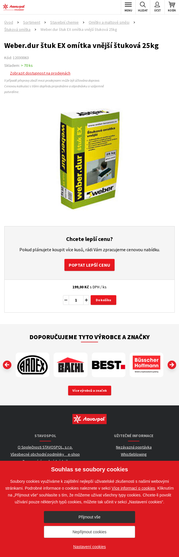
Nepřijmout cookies (89, 532)
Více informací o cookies (133, 488)
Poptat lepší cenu (89, 265)
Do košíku (103, 300)
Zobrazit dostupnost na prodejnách (40, 73)
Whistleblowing (134, 454)
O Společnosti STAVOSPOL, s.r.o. (45, 447)
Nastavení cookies (89, 546)
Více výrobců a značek (89, 390)
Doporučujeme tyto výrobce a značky (89, 337)
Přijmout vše (89, 517)
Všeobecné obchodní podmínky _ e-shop (45, 454)
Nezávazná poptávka (134, 447)
